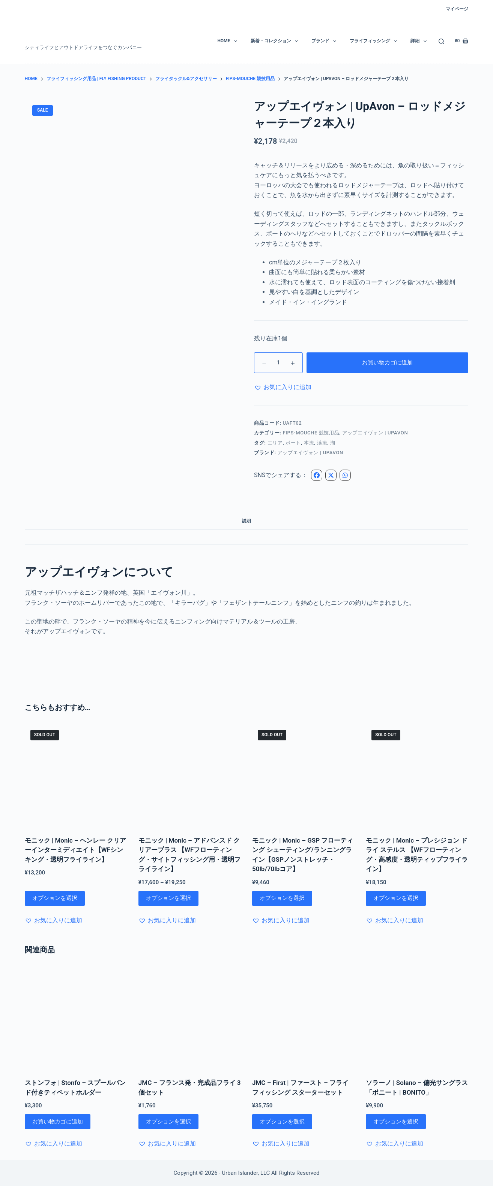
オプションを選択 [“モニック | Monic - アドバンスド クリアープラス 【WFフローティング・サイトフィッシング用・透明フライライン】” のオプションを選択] (168, 898)
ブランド (325, 41)
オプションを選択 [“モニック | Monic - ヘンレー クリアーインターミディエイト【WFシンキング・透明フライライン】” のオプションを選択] (54, 898)
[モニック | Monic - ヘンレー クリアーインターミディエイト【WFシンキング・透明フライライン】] (76, 775)
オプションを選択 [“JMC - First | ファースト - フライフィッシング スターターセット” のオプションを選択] (282, 1121)
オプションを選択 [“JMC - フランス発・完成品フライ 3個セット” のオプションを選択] (168, 1121)
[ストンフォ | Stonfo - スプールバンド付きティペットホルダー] (76, 1018)
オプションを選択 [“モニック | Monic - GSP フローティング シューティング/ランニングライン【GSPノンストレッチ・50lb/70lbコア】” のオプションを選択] (282, 898)
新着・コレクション (276, 41)
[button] (282, 387)
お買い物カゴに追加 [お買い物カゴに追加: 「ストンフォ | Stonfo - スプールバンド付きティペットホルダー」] (57, 1121)
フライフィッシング (375, 41)
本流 (309, 443)
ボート (293, 443)
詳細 (419, 41)
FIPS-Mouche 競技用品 (311, 433)
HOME (228, 41)
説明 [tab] (246, 521)
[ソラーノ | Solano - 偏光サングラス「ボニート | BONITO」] (417, 1018)
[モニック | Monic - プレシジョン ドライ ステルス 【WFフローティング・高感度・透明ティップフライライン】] (417, 775)
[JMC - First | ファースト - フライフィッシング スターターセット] (303, 1018)
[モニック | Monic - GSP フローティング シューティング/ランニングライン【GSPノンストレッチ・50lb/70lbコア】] (303, 775)
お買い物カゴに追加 (387, 362)
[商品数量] (278, 362)
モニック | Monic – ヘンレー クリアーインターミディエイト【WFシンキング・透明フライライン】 (75, 850)
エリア (275, 443)
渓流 (322, 443)
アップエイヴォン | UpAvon (310, 452)
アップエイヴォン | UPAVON (375, 433)
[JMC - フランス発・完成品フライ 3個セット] (189, 1018)
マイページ (457, 9)
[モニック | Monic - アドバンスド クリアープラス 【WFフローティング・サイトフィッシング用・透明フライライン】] (189, 775)
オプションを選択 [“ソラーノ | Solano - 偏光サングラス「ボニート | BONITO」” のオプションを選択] (395, 1121)
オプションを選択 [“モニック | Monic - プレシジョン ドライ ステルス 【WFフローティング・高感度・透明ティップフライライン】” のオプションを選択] (395, 898)
